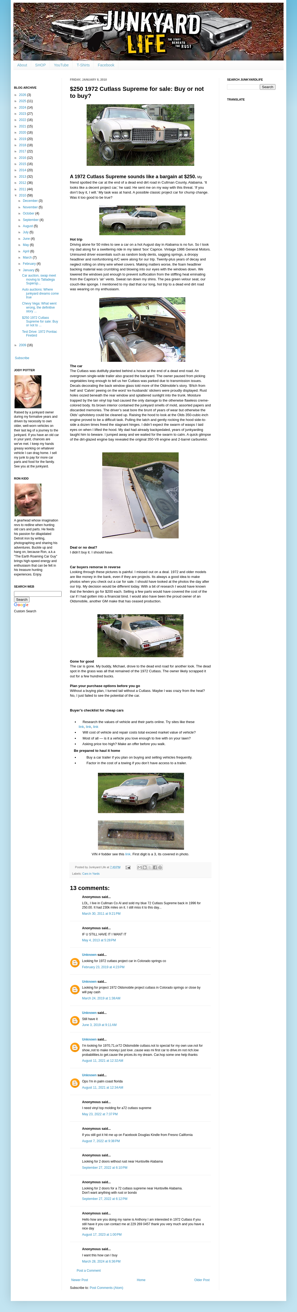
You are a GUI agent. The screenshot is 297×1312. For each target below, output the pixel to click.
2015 (23, 164)
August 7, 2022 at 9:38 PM (101, 1141)
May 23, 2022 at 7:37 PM (100, 1114)
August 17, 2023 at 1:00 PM (102, 1234)
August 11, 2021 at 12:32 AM (102, 1061)
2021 (23, 126)
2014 (23, 170)
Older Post (202, 1280)
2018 (23, 145)
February (30, 264)
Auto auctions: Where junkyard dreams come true (40, 293)
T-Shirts (83, 65)
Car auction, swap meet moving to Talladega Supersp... (39, 279)
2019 (23, 139)
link (81, 727)
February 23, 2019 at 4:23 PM (103, 967)
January (29, 270)
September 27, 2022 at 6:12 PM (104, 1199)
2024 (23, 107)
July (26, 232)
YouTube (61, 65)
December (31, 201)
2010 (23, 195)
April (26, 251)
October (29, 213)
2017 (23, 151)
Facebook (106, 65)
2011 (23, 189)
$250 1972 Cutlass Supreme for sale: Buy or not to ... (40, 321)
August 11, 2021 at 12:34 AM (102, 1087)
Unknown (89, 955)
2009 (23, 345)
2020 (23, 132)
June (27, 239)
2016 (23, 158)
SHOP (40, 65)
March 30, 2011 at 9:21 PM (101, 914)
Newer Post (79, 1280)
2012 (23, 183)
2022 (23, 120)
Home (141, 1280)
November (31, 207)
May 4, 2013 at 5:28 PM (99, 940)
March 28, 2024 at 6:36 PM (101, 1261)
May (26, 245)
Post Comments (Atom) (106, 1288)
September (31, 220)
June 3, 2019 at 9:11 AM (99, 1025)
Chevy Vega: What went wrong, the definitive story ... (39, 307)
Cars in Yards (91, 873)
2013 (23, 176)
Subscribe (22, 358)
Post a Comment (89, 1270)
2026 (23, 95)
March (28, 257)
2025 (23, 101)
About (22, 65)
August (28, 226)
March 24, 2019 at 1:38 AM (101, 998)
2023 (23, 114)
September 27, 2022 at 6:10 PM (104, 1168)
